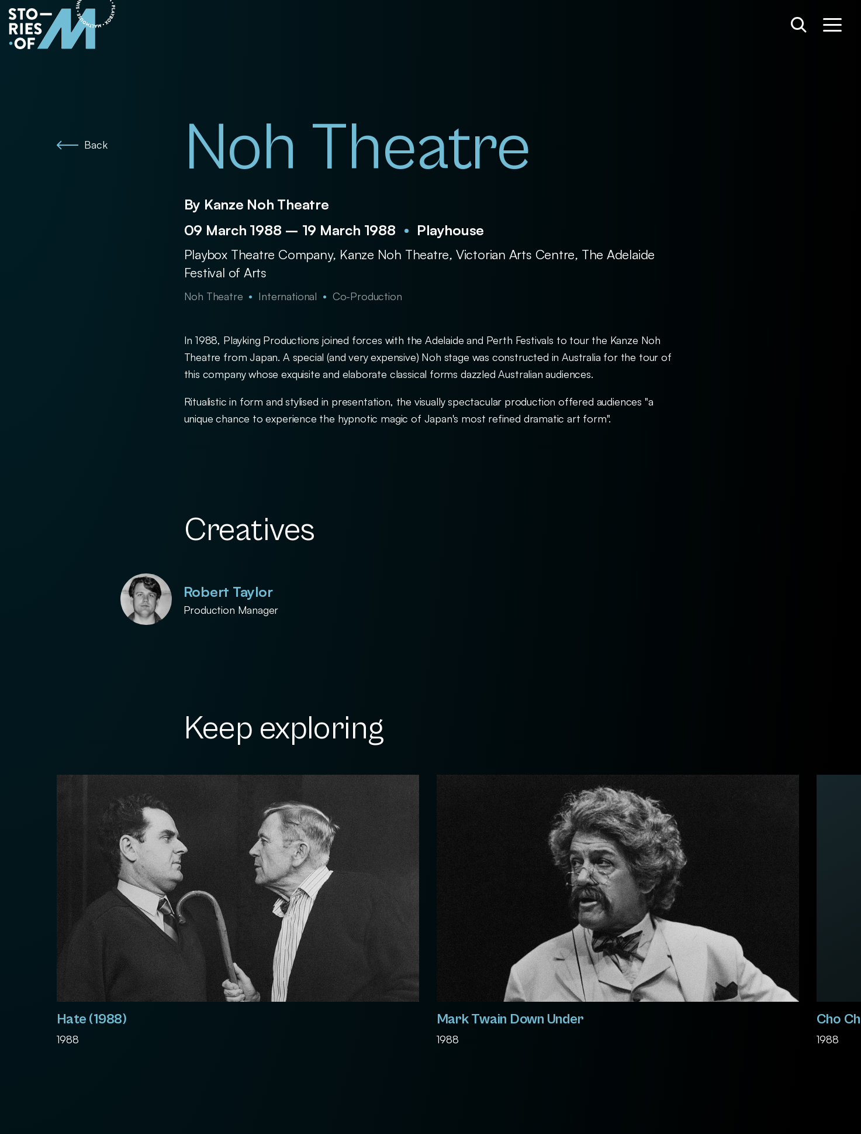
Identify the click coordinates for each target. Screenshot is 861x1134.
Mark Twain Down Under (510, 1019)
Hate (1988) (92, 1019)
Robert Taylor (228, 591)
